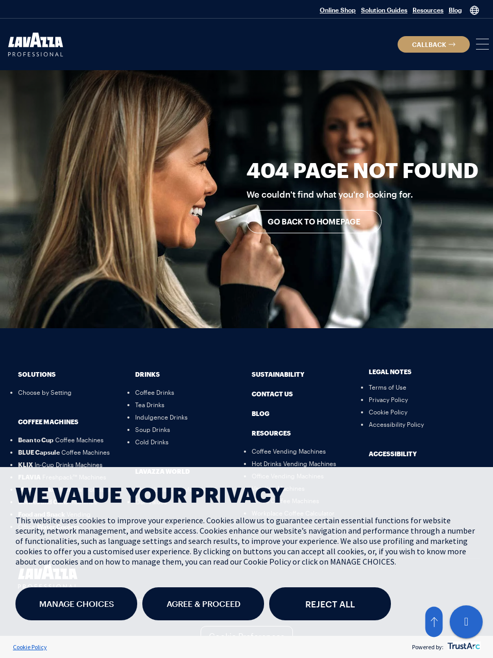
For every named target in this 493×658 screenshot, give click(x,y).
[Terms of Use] (387, 387)
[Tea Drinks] (150, 404)
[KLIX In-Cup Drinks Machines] (60, 464)
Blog (455, 9)
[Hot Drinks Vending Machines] (294, 463)
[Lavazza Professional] (35, 45)
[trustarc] (462, 646)
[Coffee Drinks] (154, 392)
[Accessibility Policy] (396, 424)
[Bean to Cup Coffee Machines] (61, 440)
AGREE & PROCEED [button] (203, 604)
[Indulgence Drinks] (161, 417)
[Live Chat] (466, 621)
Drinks (147, 374)
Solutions (37, 374)
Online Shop (338, 9)
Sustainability (278, 374)
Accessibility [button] (393, 453)
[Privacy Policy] (388, 399)
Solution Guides (384, 9)
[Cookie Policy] (388, 412)
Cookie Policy (30, 647)
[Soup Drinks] (152, 429)
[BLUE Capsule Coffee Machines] (64, 452)
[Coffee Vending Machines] (289, 451)
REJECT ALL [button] (330, 604)
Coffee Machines (48, 421)
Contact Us (272, 393)
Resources (428, 9)
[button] (434, 44)
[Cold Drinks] (152, 442)
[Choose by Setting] (45, 392)
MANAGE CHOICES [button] (76, 604)
